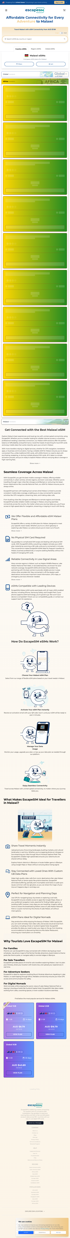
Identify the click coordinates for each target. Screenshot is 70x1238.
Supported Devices (35, 1151)
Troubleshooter (35, 1155)
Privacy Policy (35, 1139)
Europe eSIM (34, 1178)
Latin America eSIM (35, 1169)
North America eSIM (35, 1167)
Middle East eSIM (35, 1176)
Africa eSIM (35, 1171)
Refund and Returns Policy (35, 1160)
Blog (35, 1135)
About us (34, 1130)
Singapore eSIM (35, 1196)
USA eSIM (35, 1190)
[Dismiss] (66, 2)
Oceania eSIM (35, 1180)
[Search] (64, 38)
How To (35, 1153)
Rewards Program (35, 1144)
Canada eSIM (35, 1194)
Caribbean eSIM (35, 1182)
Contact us (35, 1133)
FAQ (35, 1158)
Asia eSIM (35, 1174)
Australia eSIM (35, 1192)
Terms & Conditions (35, 1141)
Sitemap (35, 1137)
